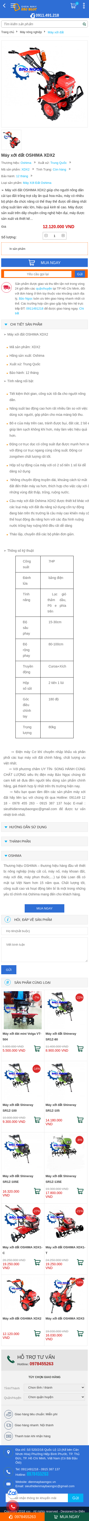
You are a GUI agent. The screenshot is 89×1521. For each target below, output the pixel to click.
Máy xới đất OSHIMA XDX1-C (22, 1250)
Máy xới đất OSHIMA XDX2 (22, 1318)
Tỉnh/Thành (12, 1388)
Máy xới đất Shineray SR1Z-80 (61, 1036)
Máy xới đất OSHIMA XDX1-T (65, 1250)
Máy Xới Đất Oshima (37, 183)
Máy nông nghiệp (31, 32)
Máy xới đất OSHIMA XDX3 (65, 1318)
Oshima (26, 163)
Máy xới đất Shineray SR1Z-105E (18, 1179)
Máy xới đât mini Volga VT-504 (22, 1036)
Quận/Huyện (12, 1398)
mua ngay (45, 908)
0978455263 (41, 1363)
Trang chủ (7, 32)
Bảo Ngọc (26, 298)
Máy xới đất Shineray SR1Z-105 (61, 1107)
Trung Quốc (58, 163)
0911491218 (34, 308)
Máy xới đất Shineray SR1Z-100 (18, 1107)
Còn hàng (59, 169)
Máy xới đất (56, 32)
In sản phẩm (17, 249)
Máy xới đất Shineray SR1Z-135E (61, 1179)
